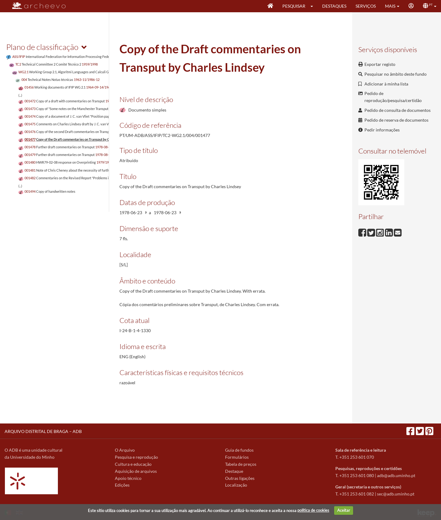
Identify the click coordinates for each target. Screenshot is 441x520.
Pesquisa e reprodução (136, 457)
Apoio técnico (128, 478)
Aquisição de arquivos (136, 471)
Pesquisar (293, 6)
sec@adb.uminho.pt (395, 493)
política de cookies (313, 510)
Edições (122, 485)
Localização (236, 485)
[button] (314, 6)
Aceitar (343, 510)
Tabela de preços (240, 464)
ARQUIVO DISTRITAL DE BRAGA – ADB (43, 431)
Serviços (366, 6)
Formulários (237, 457)
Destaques (334, 6)
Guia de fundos (239, 450)
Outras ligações (239, 478)
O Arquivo (125, 450)
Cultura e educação (133, 464)
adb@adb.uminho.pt (396, 475)
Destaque (234, 471)
